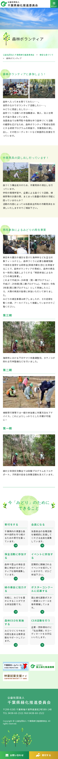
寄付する (46, 755)
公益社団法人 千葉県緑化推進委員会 (29, 4)
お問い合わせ (17, 755)
